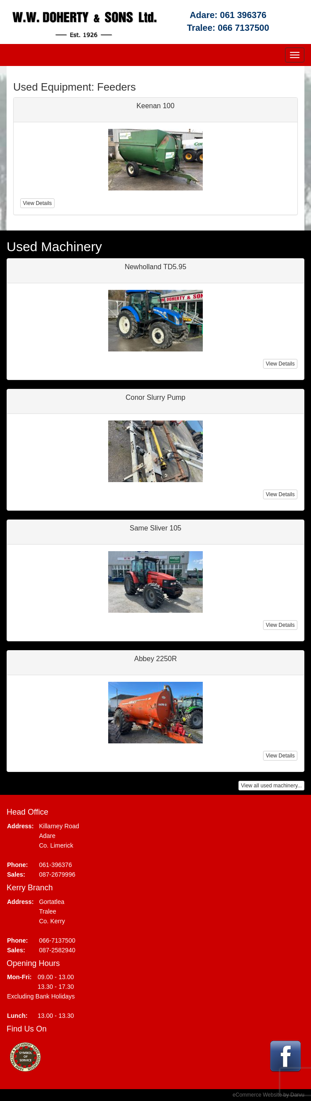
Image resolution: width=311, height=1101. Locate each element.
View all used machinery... (271, 786)
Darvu (297, 1095)
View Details (280, 364)
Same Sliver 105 (155, 528)
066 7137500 (243, 28)
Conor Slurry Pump (155, 397)
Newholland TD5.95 (155, 267)
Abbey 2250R (155, 658)
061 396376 (243, 15)
